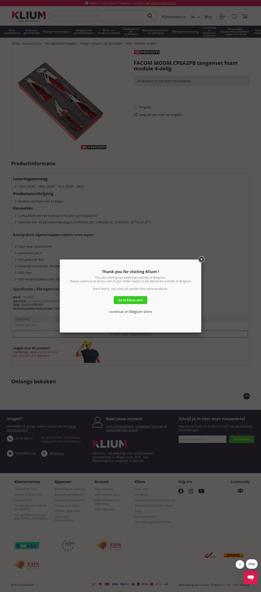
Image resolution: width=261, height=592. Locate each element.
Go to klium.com (130, 300)
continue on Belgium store (130, 311)
